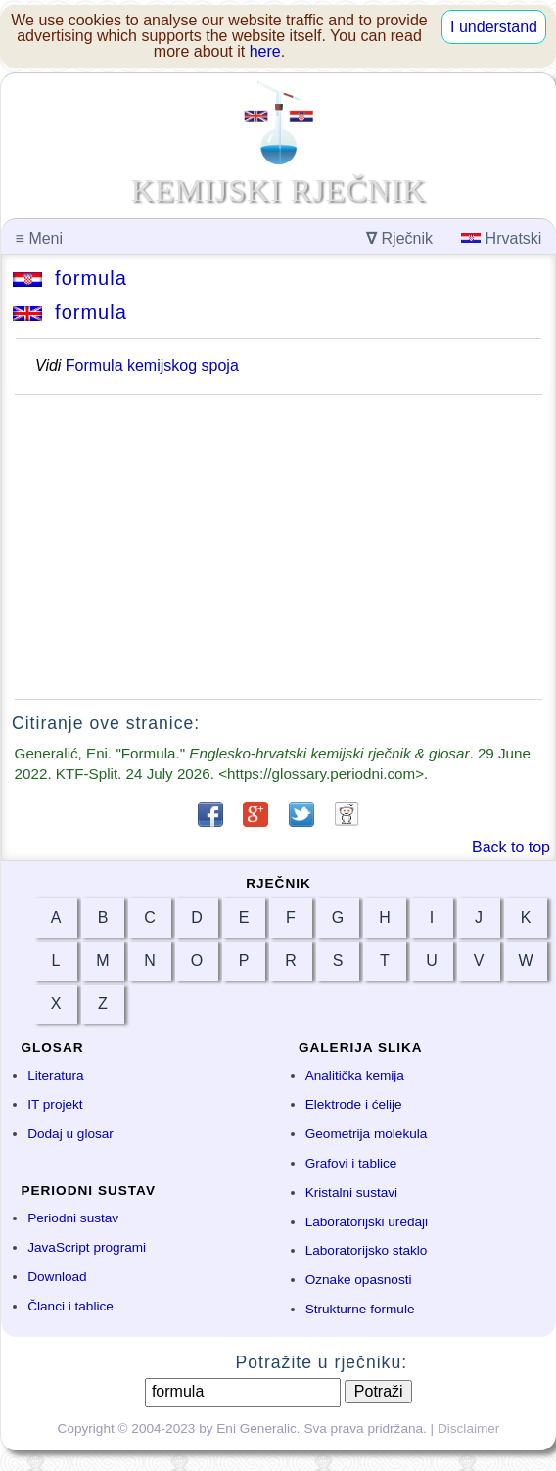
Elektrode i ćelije (353, 1104)
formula (70, 278)
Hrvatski (501, 238)
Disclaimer (468, 1428)
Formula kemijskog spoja (152, 365)
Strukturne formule (360, 1309)
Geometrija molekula (366, 1133)
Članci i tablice (70, 1306)
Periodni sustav (72, 1218)
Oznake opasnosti (358, 1279)
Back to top (511, 847)
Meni (39, 238)
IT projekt (54, 1104)
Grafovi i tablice (351, 1163)
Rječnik (399, 238)
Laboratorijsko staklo (366, 1250)
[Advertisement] (278, 547)
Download (56, 1276)
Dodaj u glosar (70, 1133)
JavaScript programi (86, 1247)
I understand (493, 27)
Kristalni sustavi (351, 1192)
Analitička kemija (354, 1075)
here (265, 51)
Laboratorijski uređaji (366, 1222)
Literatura (55, 1075)
